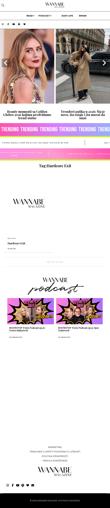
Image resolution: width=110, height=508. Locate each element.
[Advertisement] (24, 422)
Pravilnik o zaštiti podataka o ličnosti (55, 451)
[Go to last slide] (6, 63)
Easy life (67, 15)
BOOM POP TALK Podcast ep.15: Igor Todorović (78, 329)
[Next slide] (104, 63)
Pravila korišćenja (55, 460)
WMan (83, 15)
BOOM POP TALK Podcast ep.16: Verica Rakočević (27, 329)
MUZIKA (12, 238)
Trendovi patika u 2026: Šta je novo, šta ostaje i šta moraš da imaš (83, 114)
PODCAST (44, 15)
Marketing (55, 447)
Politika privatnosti (55, 456)
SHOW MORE (55, 262)
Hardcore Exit (16, 243)
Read (29, 15)
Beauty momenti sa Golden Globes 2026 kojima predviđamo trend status (27, 114)
